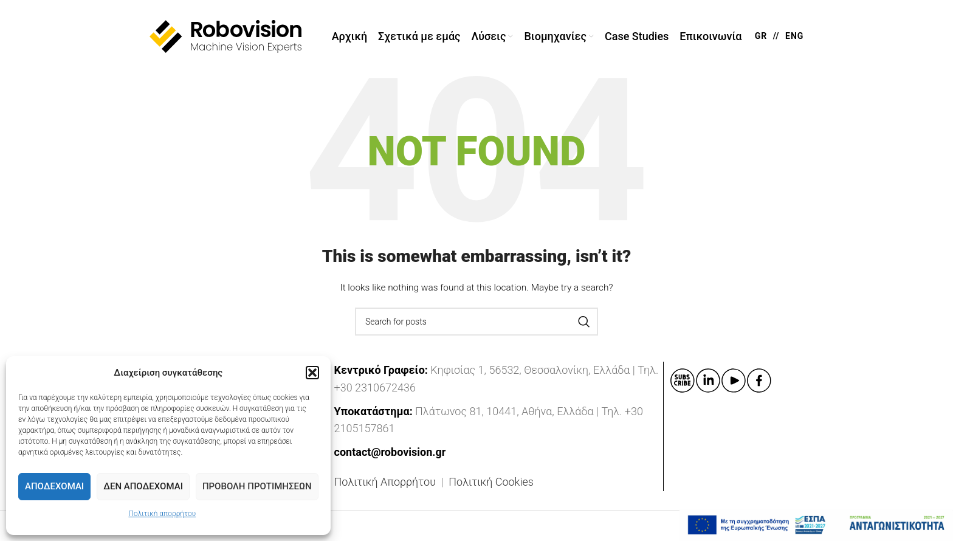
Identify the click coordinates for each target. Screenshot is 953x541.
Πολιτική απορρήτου (162, 513)
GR (761, 36)
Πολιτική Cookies (491, 482)
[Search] (476, 322)
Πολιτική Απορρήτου (385, 482)
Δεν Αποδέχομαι (143, 486)
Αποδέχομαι (54, 486)
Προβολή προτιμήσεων (257, 486)
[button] (312, 373)
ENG (794, 36)
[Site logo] (225, 36)
